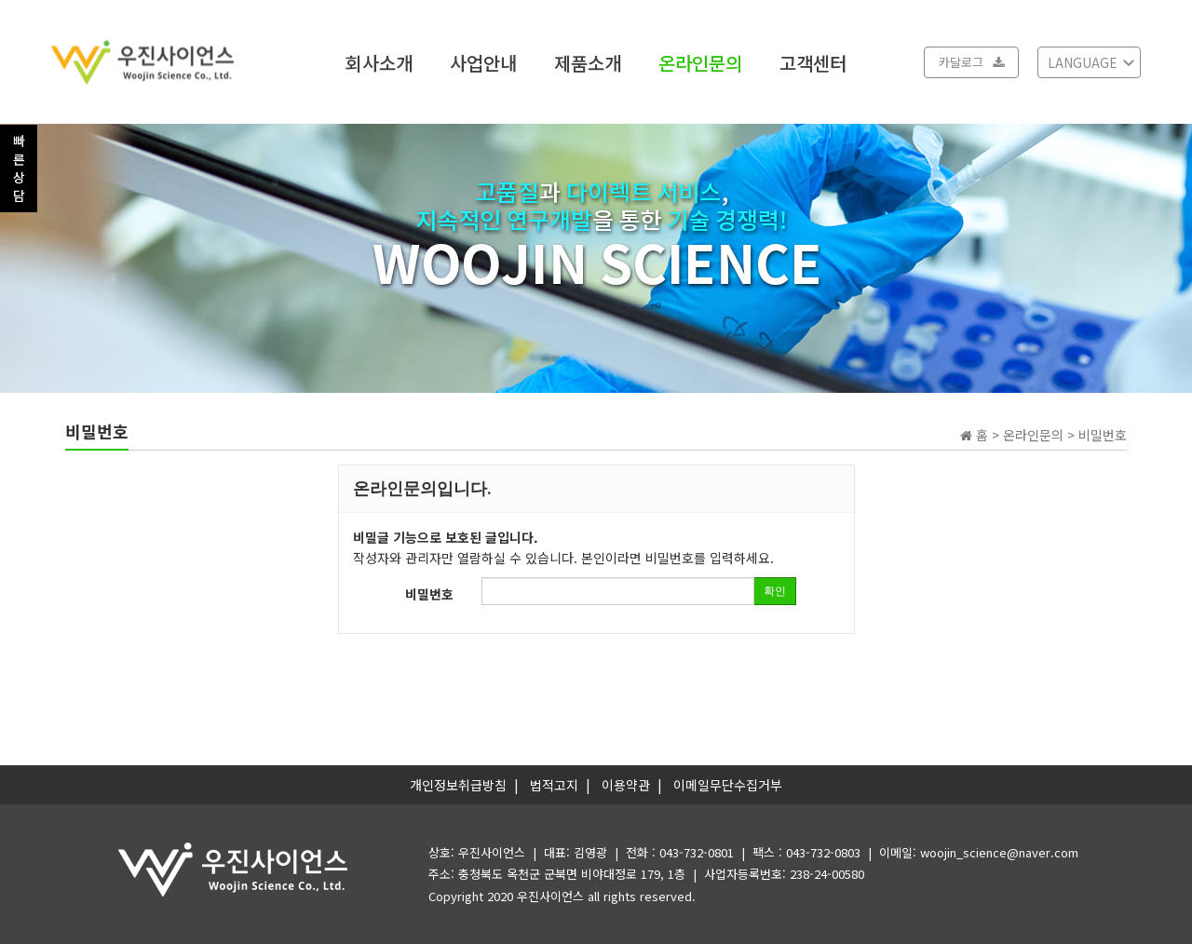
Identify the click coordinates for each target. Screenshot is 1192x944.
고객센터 (813, 61)
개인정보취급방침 (458, 784)
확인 (775, 591)
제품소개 (587, 61)
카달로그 (971, 62)
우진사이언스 (550, 896)
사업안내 (483, 61)
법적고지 (554, 784)
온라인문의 (700, 61)
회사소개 (379, 61)
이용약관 (626, 784)
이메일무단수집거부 (727, 784)
